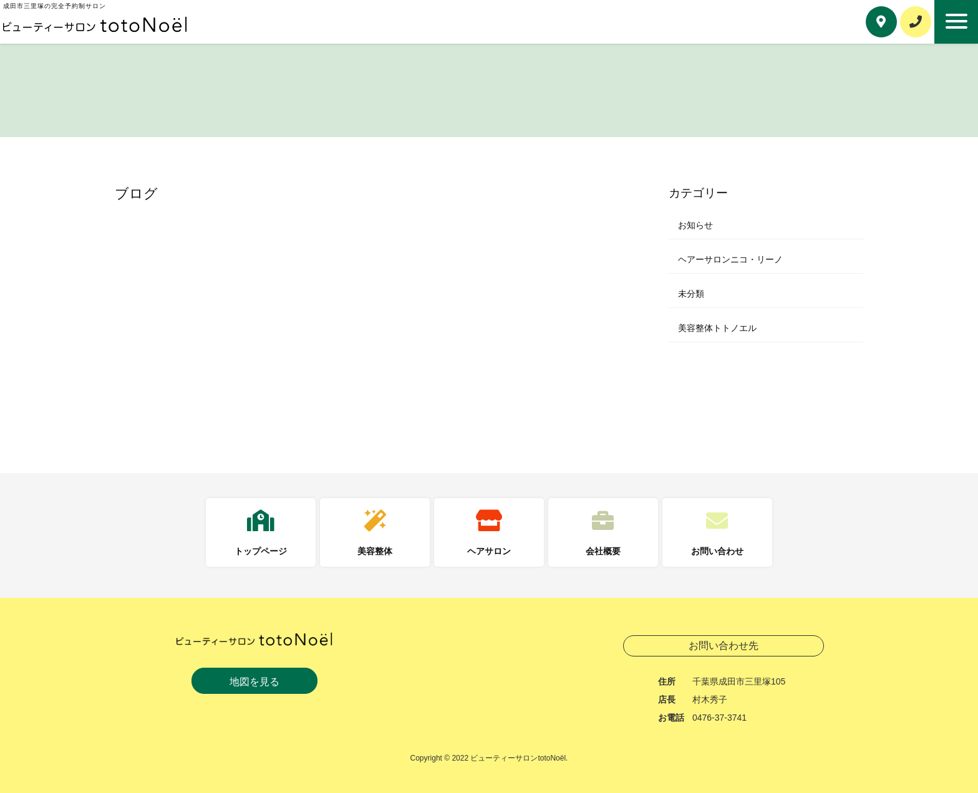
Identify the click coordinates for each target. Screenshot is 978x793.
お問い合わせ (717, 551)
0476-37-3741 (719, 718)
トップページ (261, 551)
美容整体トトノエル (717, 328)
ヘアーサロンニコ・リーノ (730, 259)
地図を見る (254, 681)
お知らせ (695, 225)
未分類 (691, 294)
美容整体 (374, 551)
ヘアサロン (489, 551)
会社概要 (603, 551)
